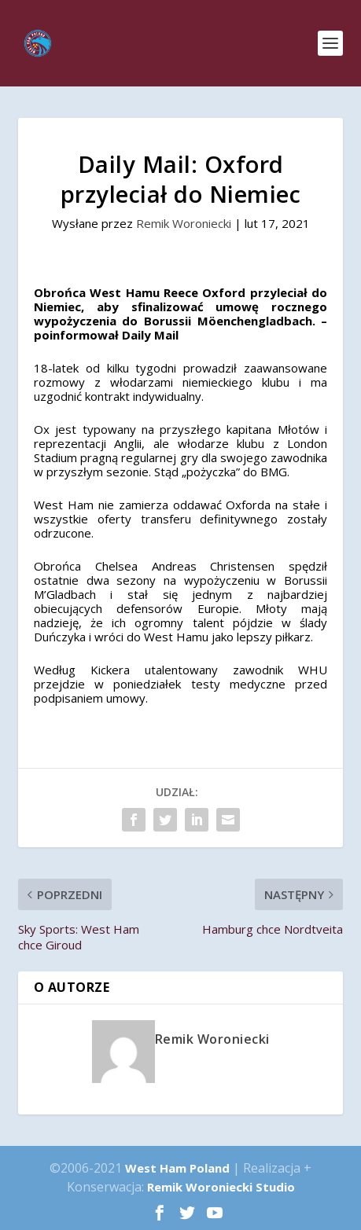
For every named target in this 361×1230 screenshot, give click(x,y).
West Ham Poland (177, 1168)
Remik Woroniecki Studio (221, 1187)
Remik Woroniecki (183, 223)
